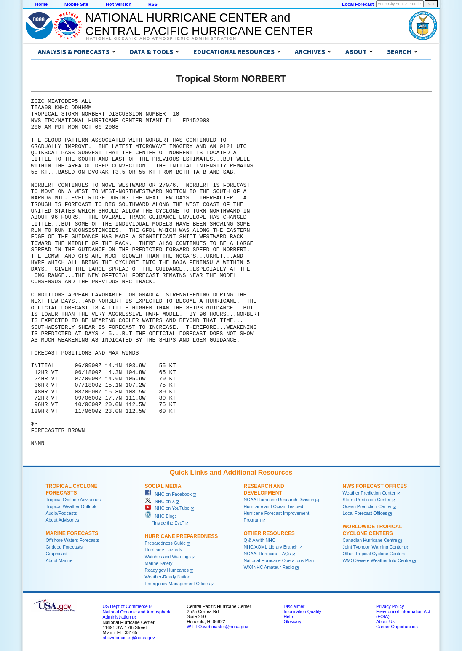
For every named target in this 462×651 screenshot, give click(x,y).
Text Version (118, 4)
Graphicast (57, 553)
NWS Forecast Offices (375, 486)
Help (288, 616)
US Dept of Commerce (125, 606)
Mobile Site (76, 4)
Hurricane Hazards (163, 549)
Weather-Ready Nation (167, 576)
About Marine (59, 560)
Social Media (163, 486)
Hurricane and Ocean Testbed (273, 506)
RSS (153, 4)
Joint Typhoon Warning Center (373, 546)
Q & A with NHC (259, 540)
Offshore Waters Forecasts (72, 540)
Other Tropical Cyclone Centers (374, 553)
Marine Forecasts (72, 533)
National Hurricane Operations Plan (279, 560)
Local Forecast (358, 4)
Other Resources (269, 533)
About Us (385, 621)
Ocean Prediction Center (367, 506)
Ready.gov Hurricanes (167, 570)
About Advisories (62, 519)
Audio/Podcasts (61, 513)
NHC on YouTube (167, 508)
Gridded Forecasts (64, 546)
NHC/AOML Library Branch (271, 546)
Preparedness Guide (165, 543)
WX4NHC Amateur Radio (269, 567)
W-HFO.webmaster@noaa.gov (217, 626)
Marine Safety (159, 563)
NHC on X (160, 501)
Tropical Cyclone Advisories (73, 499)
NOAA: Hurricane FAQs (267, 553)
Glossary (293, 621)
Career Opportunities (397, 626)
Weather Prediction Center (369, 492)
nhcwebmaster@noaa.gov (129, 637)
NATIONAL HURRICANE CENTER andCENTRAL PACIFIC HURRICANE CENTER (199, 24)
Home (41, 4)
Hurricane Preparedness (181, 536)
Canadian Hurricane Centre (370, 540)
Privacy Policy (390, 606)
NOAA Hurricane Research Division (279, 499)
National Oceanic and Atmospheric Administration (161, 38)
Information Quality (302, 611)
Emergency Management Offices (177, 583)
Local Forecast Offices (365, 513)
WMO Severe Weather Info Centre (377, 560)
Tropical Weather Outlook (71, 506)
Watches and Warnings (168, 556)
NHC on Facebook (168, 494)
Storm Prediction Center (367, 499)
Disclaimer (294, 606)
